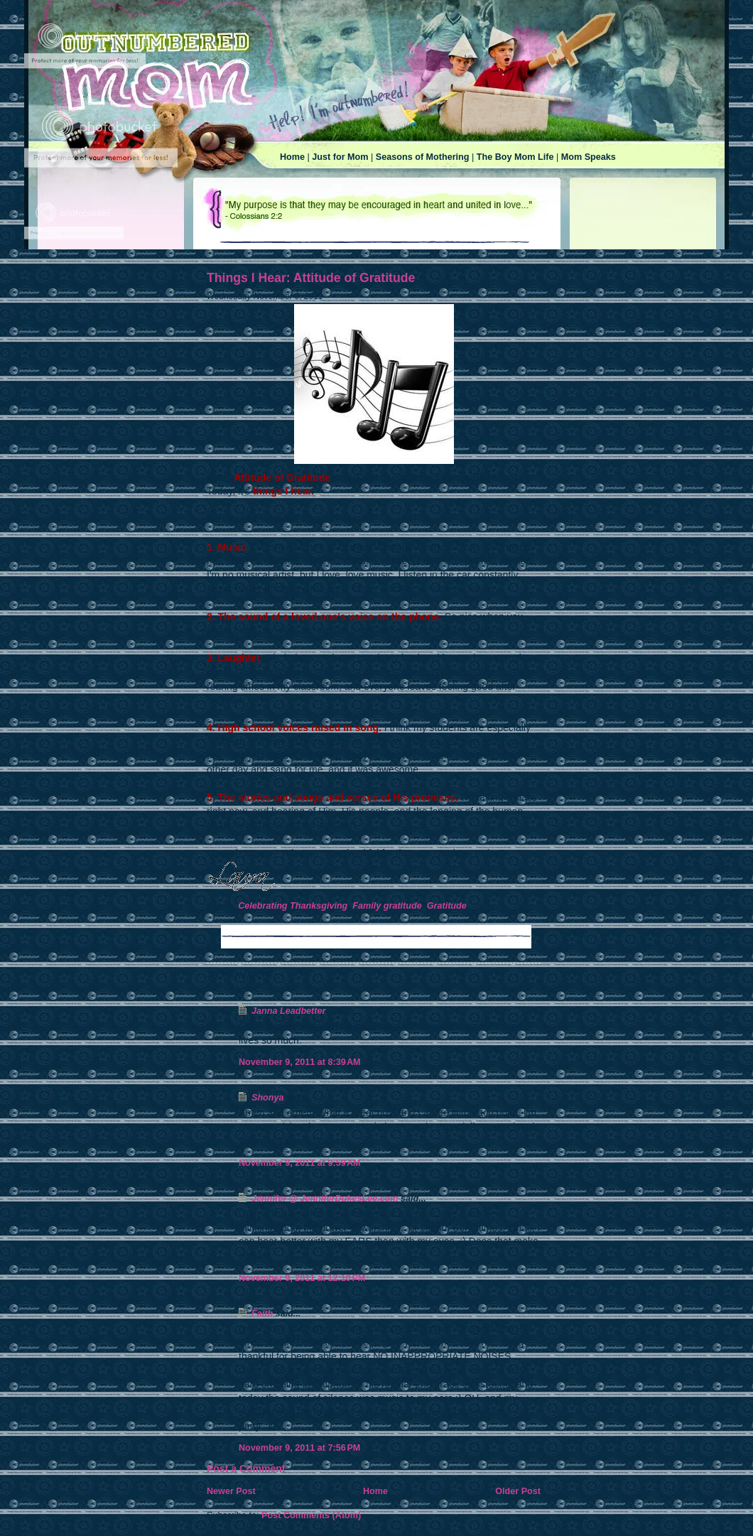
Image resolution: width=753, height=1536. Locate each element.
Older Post (518, 1491)
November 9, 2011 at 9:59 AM (300, 1163)
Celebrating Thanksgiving (292, 906)
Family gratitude (386, 906)
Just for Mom (340, 157)
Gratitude (447, 906)
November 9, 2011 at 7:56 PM (299, 1448)
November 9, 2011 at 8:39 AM (300, 1062)
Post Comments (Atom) (311, 1515)
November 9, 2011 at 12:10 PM (302, 1278)
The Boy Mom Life (515, 157)
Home (292, 157)
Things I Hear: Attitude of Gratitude (311, 278)
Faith (262, 1314)
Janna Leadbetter (288, 1011)
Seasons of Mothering (423, 157)
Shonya (267, 1098)
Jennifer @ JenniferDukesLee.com (324, 1199)
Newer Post (231, 1491)
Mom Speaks (588, 157)
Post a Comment (246, 1468)
